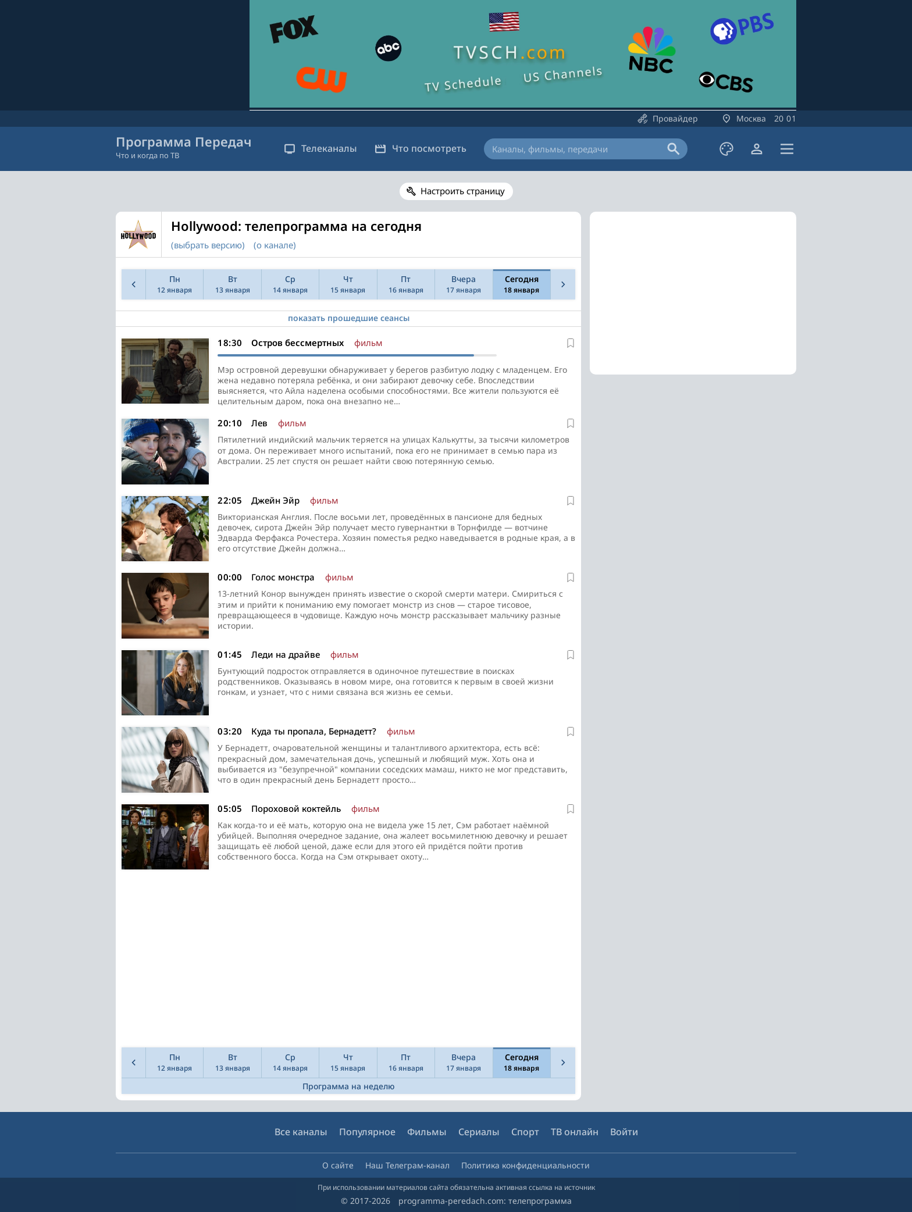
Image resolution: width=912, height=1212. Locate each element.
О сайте (338, 1165)
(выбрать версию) (208, 245)
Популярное (367, 1131)
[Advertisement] (346, 961)
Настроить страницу (463, 191)
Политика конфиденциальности (525, 1165)
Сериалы (479, 1131)
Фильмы (427, 1131)
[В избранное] (570, 343)
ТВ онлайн (574, 1131)
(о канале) (275, 245)
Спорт (525, 1131)
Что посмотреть (420, 148)
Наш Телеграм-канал (407, 1165)
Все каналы (301, 1131)
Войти (624, 1131)
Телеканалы (320, 148)
